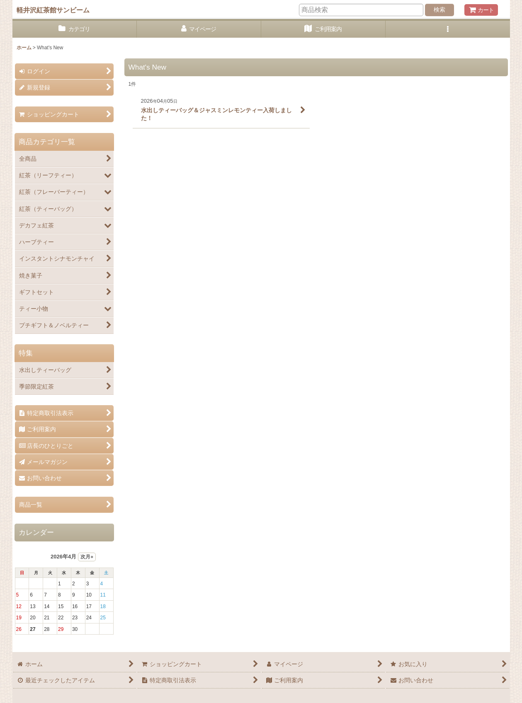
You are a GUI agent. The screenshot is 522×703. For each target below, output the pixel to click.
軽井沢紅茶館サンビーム (53, 10)
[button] (448, 29)
